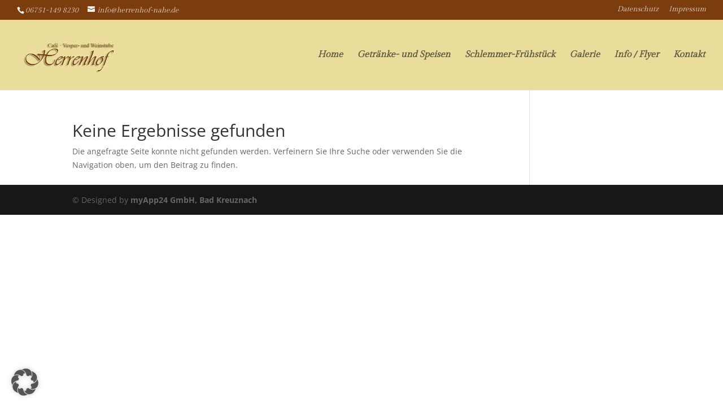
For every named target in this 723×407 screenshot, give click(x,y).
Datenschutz (638, 10)
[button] (25, 382)
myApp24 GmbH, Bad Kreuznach (193, 199)
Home (330, 55)
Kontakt (689, 55)
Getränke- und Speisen (403, 55)
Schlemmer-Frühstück (510, 55)
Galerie (584, 55)
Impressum (687, 10)
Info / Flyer (636, 55)
